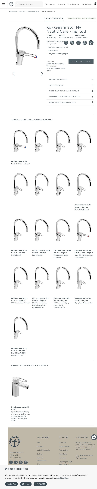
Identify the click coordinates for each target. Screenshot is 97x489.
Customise (40, 484)
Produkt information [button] (71, 79)
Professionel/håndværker (82, 18)
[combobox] (31, 4)
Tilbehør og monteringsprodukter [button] (71, 97)
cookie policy (62, 478)
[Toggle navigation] (4, 4)
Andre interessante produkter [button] (71, 102)
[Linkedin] (16, 462)
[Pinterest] (21, 462)
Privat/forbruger (53, 18)
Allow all (11, 484)
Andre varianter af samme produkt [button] (71, 91)
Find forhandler (71, 85)
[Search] (17, 4)
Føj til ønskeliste (81, 61)
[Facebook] (11, 462)
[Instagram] (26, 462)
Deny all (26, 484)
